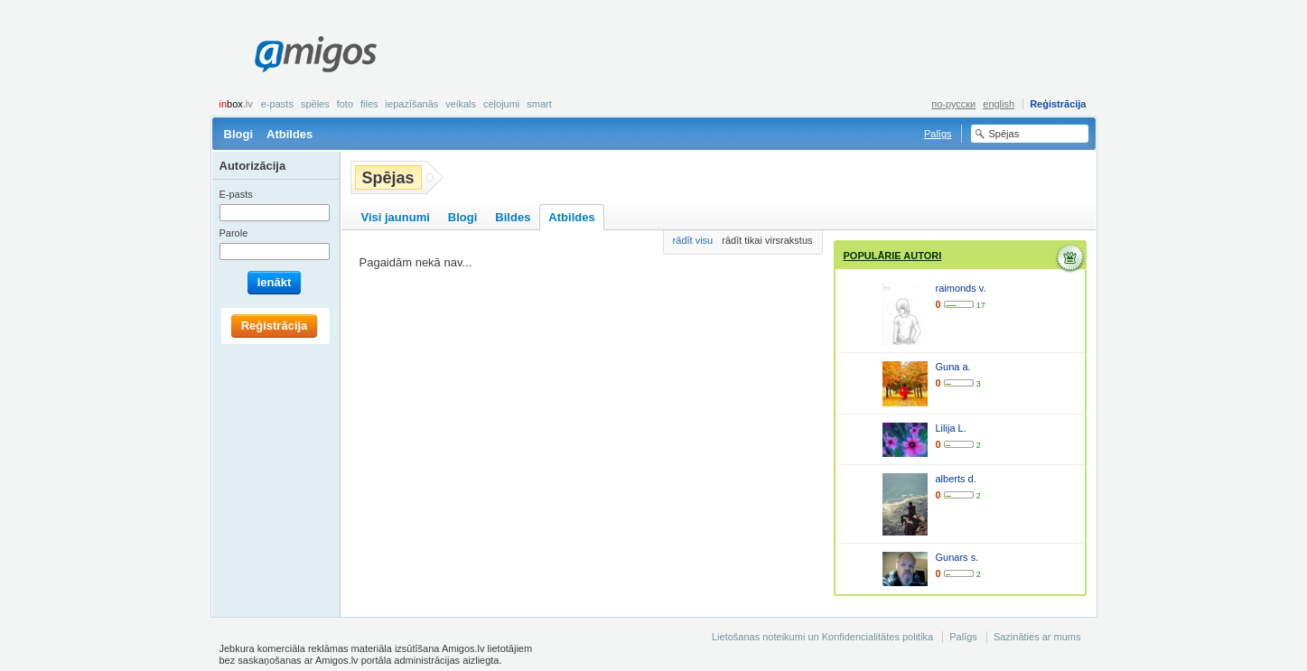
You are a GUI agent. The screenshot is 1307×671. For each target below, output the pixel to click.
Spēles (315, 103)
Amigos (316, 54)
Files (369, 103)
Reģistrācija (1058, 103)
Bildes (512, 217)
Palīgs (938, 133)
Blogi (239, 134)
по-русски (953, 103)
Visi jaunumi (395, 217)
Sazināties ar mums (1037, 636)
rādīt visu (693, 240)
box (236, 103)
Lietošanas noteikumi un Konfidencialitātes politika (822, 636)
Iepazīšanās (412, 103)
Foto (345, 103)
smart (539, 103)
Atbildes (289, 134)
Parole (233, 233)
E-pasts (277, 103)
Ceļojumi (501, 103)
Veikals (460, 103)
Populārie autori (893, 255)
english (998, 103)
